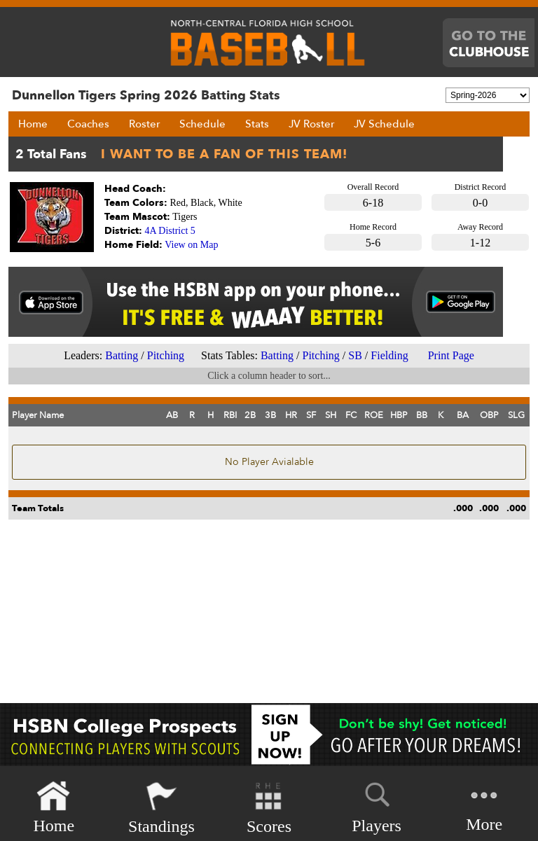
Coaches (88, 124)
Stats (257, 124)
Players (376, 805)
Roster (144, 124)
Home (33, 124)
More (484, 806)
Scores (269, 807)
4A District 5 (170, 230)
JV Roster (311, 124)
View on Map (191, 244)
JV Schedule (384, 124)
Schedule (202, 124)
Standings (161, 807)
